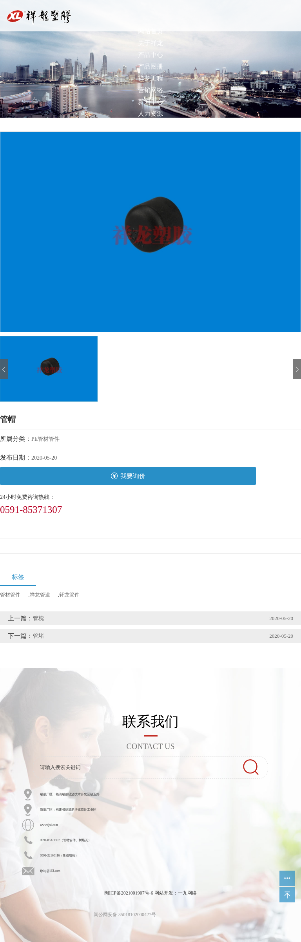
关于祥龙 (150, 43)
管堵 (38, 636)
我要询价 (128, 476)
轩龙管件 (69, 595)
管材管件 (10, 595)
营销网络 (150, 90)
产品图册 (150, 66)
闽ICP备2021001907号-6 (128, 893)
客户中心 (150, 125)
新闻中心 (150, 101)
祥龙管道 (40, 595)
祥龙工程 (150, 78)
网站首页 (150, 31)
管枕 (38, 618)
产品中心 (150, 54)
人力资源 (150, 113)
